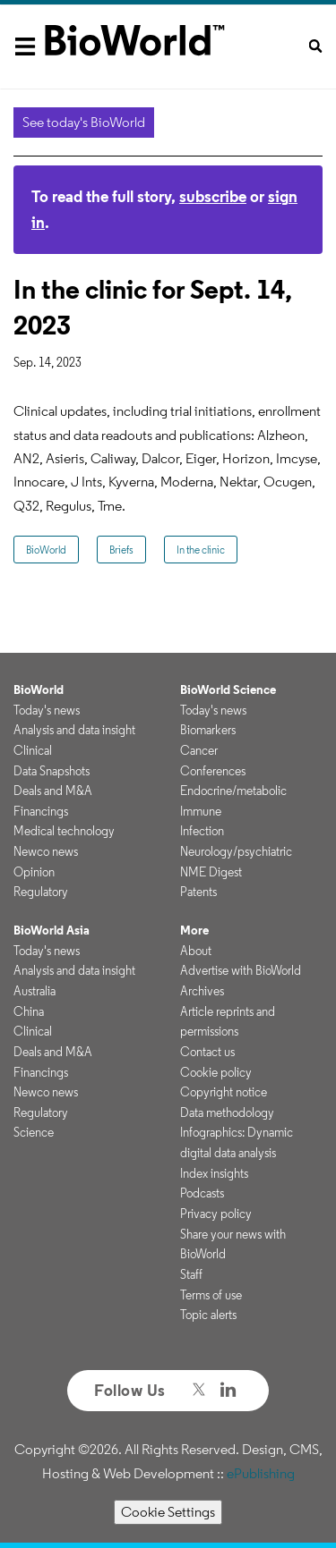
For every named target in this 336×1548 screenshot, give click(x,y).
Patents (198, 892)
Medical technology (64, 831)
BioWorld (46, 549)
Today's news (46, 710)
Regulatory (40, 892)
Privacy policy (216, 1213)
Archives (202, 991)
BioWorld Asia (51, 930)
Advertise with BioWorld (240, 970)
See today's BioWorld (83, 122)
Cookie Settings (168, 1511)
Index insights (214, 1173)
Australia (34, 991)
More (194, 930)
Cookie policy (216, 1072)
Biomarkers (208, 730)
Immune (200, 811)
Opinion (34, 872)
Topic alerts (208, 1315)
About (195, 951)
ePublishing (261, 1473)
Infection (202, 831)
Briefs (121, 549)
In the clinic (201, 549)
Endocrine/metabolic (233, 790)
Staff (191, 1274)
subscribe (212, 196)
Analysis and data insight (74, 730)
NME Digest (211, 872)
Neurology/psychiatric (236, 851)
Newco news (45, 851)
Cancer (199, 750)
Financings (40, 811)
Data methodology (227, 1112)
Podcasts (202, 1193)
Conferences (213, 771)
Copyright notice (223, 1092)
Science (33, 1132)
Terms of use (211, 1295)
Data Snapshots (51, 771)
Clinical (32, 750)
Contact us (207, 1052)
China (28, 1011)
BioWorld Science (228, 689)
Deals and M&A (52, 790)
